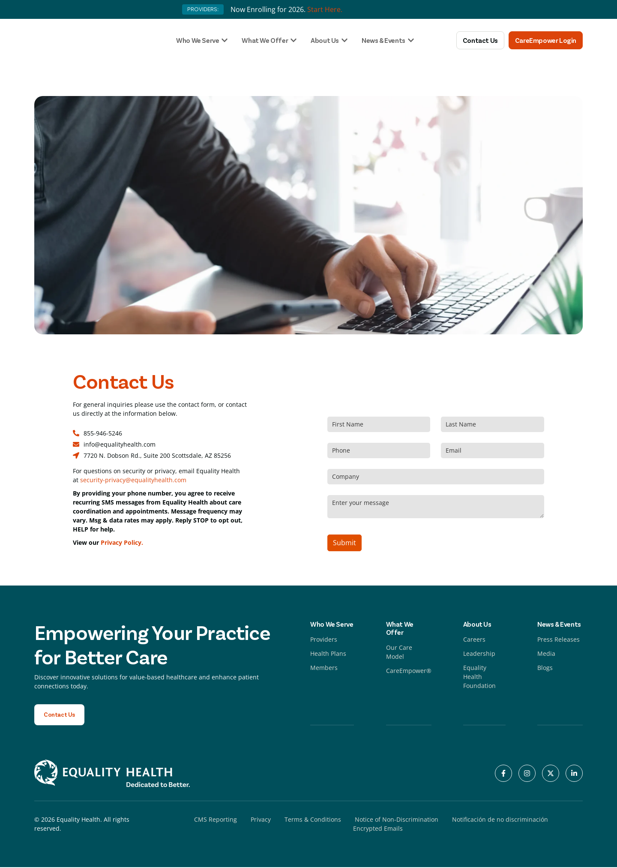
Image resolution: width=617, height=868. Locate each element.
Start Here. (324, 9)
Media (546, 653)
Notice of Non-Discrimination (396, 820)
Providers (323, 639)
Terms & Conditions (313, 820)
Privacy (261, 820)
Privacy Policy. (122, 542)
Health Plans (328, 653)
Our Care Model (399, 652)
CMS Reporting (215, 820)
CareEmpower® (408, 671)
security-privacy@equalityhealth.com (133, 480)
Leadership (479, 653)
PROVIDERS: (203, 9)
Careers (474, 639)
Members (324, 668)
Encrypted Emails (378, 829)
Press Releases (558, 639)
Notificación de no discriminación (500, 820)
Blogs (545, 668)
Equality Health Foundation (479, 677)
